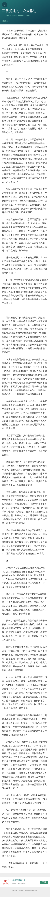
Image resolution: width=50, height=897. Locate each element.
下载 (44, 882)
